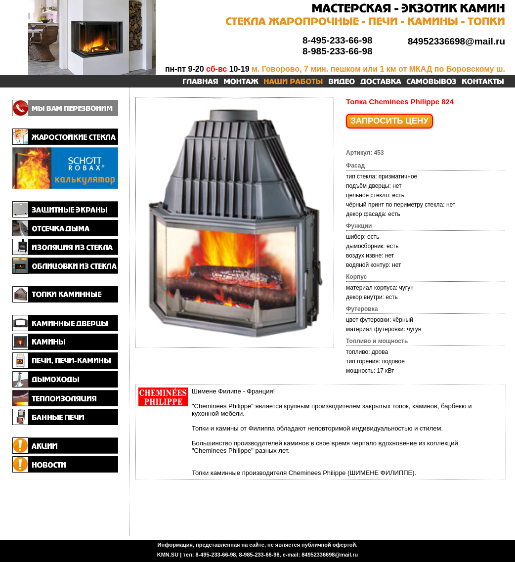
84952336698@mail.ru (456, 41)
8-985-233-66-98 (337, 51)
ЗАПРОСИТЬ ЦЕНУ (389, 121)
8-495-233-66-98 (337, 40)
